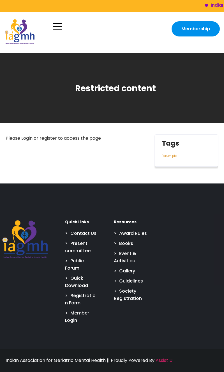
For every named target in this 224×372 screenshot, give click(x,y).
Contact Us (83, 233)
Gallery (127, 271)
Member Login (77, 316)
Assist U (164, 360)
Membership (195, 29)
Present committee (78, 247)
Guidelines (131, 281)
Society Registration (128, 295)
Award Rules (133, 233)
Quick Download (76, 282)
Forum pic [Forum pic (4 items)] (169, 156)
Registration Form (80, 299)
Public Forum (74, 264)
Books (126, 243)
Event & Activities (125, 257)
